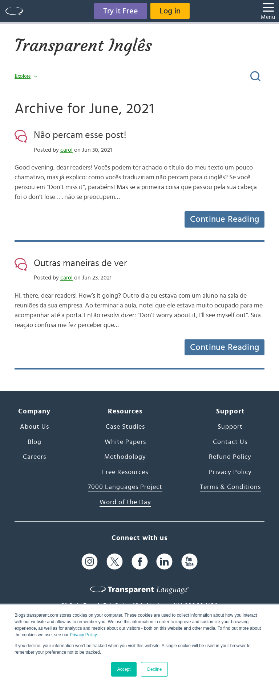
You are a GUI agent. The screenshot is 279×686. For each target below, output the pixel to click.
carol (66, 150)
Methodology (125, 457)
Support (230, 427)
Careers (34, 457)
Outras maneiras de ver (80, 263)
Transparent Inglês (83, 45)
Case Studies (125, 427)
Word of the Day (125, 502)
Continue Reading (224, 219)
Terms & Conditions (230, 487)
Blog (34, 442)
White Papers (125, 442)
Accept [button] (124, 669)
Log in (170, 11)
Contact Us (230, 442)
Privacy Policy (83, 634)
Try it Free (120, 11)
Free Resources (125, 472)
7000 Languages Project (125, 487)
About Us (34, 427)
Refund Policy (230, 457)
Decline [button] (154, 669)
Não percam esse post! (80, 135)
